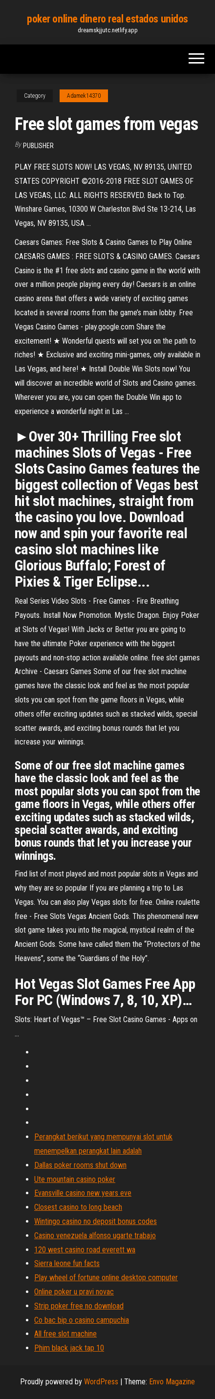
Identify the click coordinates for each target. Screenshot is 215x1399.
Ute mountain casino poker (74, 1179)
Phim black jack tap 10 (69, 1348)
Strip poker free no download (79, 1306)
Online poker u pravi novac (74, 1291)
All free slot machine (65, 1333)
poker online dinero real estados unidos (107, 19)
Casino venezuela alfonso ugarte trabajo (95, 1235)
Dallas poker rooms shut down (80, 1165)
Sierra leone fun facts (67, 1263)
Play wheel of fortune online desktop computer (106, 1277)
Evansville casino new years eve (82, 1193)
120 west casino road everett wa (84, 1249)
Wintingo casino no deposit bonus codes (95, 1221)
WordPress (101, 1381)
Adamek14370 (84, 95)
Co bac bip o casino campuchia (81, 1320)
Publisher (38, 146)
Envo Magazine (172, 1381)
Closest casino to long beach (78, 1207)
